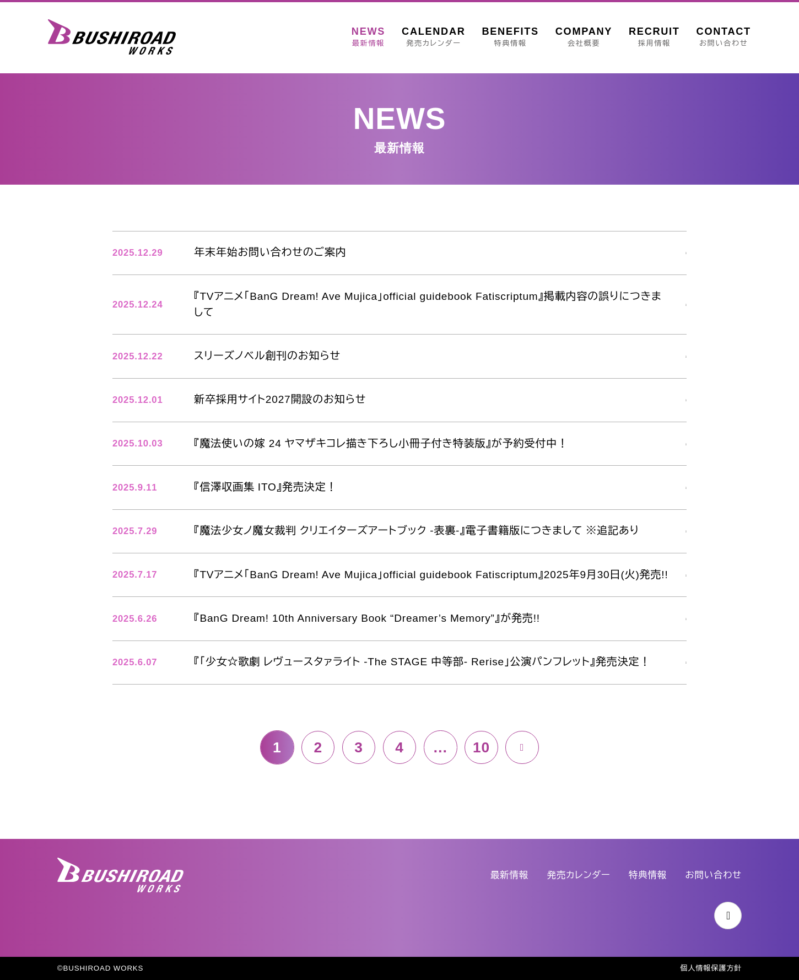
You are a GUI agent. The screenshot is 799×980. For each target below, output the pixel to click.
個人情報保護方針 (710, 969)
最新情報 (507, 875)
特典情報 (647, 875)
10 (481, 766)
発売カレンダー (577, 875)
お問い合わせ (713, 875)
